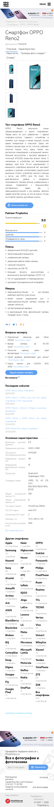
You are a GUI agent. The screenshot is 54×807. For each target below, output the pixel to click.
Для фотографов (40, 787)
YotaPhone (42, 667)
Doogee (9, 674)
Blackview (11, 628)
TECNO (40, 607)
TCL (38, 600)
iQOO (24, 592)
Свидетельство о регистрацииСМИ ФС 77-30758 (19, 783)
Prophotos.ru (43, 805)
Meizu (24, 632)
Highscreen (27, 550)
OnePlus (25, 687)
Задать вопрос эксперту (21, 372)
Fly (7, 682)
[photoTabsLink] (11, 69)
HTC (23, 575)
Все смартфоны (42, 694)
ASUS (8, 610)
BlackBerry (12, 620)
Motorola (26, 663)
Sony (8, 568)
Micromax (26, 642)
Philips (39, 568)
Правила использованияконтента (16, 788)
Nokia (24, 677)
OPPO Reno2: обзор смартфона (19, 390)
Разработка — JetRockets (37, 798)
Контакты (44, 777)
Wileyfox (41, 642)
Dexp (8, 660)
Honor (24, 557)
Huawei (9, 560)
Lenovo (25, 614)
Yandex (40, 660)
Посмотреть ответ (23, 340)
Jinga (24, 600)
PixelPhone (42, 575)
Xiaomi (40, 649)
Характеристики (27, 49)
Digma (9, 667)
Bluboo (9, 635)
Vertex (39, 617)
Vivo (38, 625)
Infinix (24, 585)
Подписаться (40, 767)
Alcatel (9, 578)
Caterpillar (11, 652)
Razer (39, 582)
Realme (40, 589)
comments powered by (18, 713)
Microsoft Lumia (26, 651)
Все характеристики (14, 530)
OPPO (39, 543)
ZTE (38, 674)
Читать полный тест (19, 205)
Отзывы (10, 57)
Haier (24, 543)
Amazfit (10, 588)
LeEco (24, 607)
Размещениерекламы (11, 778)
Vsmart (40, 635)
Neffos (24, 670)
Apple (8, 543)
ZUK (38, 685)
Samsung (10, 550)
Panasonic (42, 560)
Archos (9, 595)
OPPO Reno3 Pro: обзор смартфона (21, 428)
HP (22, 568)
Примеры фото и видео (33, 53)
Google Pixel (9, 690)
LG (22, 625)
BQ (7, 642)
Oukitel (40, 553)
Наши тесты (12, 53)
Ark (7, 603)
